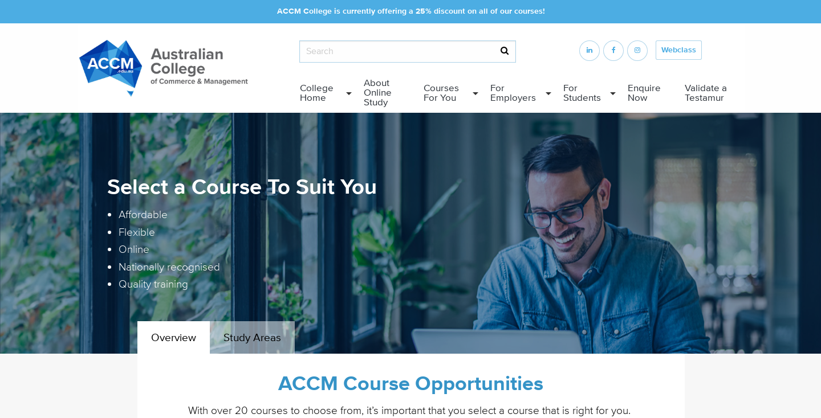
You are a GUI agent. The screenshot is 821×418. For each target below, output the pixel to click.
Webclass (678, 50)
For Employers (513, 93)
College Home (317, 93)
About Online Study (378, 93)
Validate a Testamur (706, 93)
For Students (582, 93)
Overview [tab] (173, 338)
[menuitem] (323, 93)
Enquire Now (644, 93)
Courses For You (441, 93)
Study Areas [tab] (252, 338)
